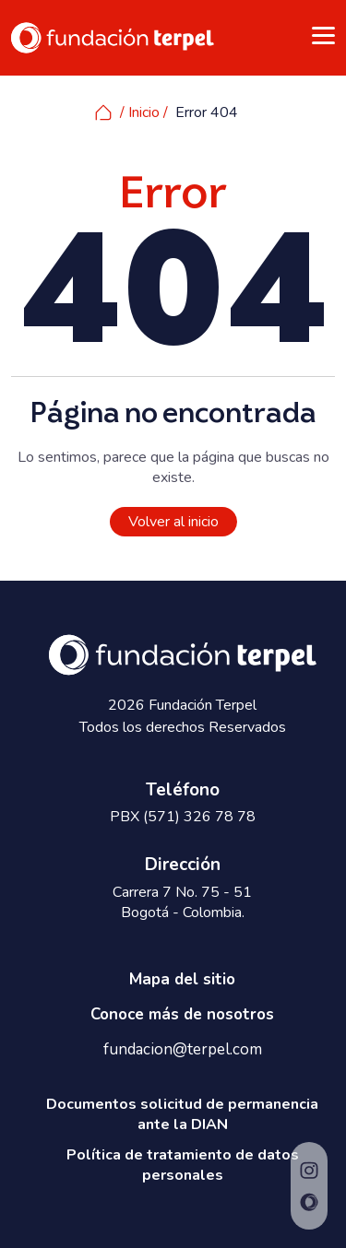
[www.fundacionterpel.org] (112, 37)
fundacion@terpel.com (182, 1050)
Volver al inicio (173, 522)
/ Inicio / (131, 112)
